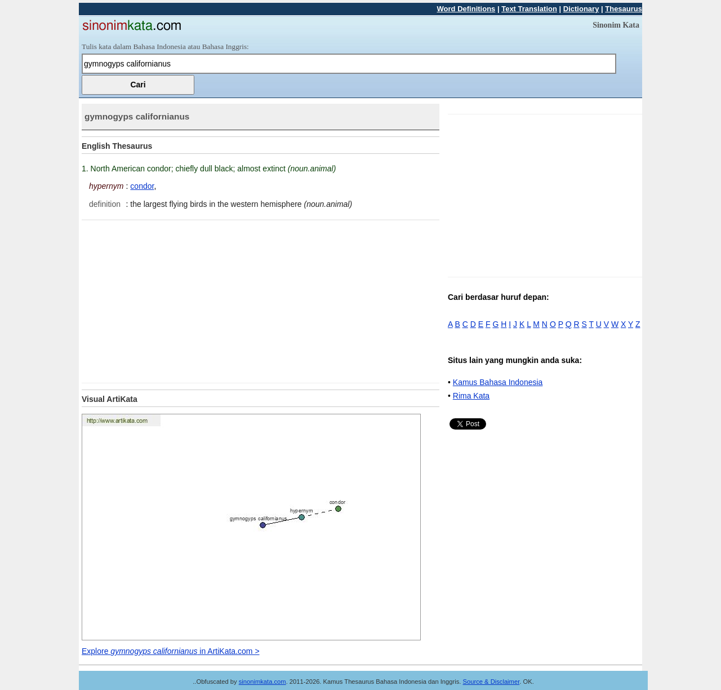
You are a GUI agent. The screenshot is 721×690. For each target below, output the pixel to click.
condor (142, 186)
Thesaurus (623, 9)
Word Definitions (466, 9)
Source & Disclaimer (491, 681)
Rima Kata (471, 395)
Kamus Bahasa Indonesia (498, 382)
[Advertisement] (176, 299)
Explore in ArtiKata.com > (171, 651)
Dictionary (581, 9)
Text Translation (529, 9)
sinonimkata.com (262, 681)
